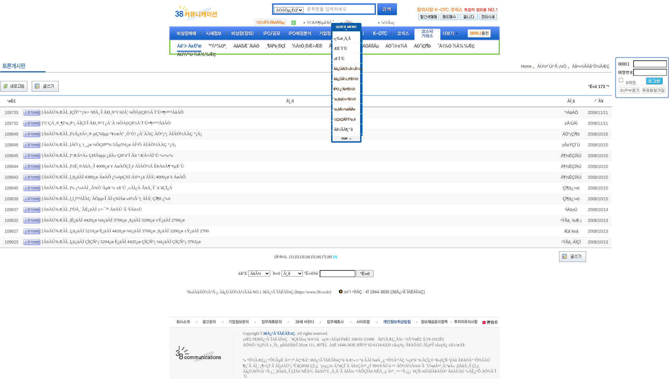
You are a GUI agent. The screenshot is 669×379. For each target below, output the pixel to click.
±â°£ (242, 273)
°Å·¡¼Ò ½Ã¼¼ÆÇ (455, 46)
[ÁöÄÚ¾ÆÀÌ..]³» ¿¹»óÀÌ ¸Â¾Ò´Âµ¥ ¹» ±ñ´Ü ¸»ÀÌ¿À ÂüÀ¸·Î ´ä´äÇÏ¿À (107, 187)
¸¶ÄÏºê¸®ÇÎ (275, 46)
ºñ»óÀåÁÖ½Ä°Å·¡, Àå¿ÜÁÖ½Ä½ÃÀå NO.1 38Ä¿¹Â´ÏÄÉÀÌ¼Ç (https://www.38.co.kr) (259, 292)
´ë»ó (275, 273)
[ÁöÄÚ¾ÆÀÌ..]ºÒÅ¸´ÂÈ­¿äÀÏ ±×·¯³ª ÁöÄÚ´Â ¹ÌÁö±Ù (92, 209)
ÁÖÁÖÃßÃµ (367, 46)
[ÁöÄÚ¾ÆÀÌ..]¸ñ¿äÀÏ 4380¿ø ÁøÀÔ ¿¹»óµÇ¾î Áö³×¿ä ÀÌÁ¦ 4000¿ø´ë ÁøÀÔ (114, 176)
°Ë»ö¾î (311, 273)
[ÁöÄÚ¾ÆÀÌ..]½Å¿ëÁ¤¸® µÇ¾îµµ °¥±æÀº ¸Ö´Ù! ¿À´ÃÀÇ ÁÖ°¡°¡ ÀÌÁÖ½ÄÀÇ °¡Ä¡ (122, 133)
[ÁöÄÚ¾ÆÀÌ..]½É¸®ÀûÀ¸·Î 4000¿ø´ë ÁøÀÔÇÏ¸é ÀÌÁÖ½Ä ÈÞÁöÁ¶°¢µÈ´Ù (113, 166)
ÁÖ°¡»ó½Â (396, 46)
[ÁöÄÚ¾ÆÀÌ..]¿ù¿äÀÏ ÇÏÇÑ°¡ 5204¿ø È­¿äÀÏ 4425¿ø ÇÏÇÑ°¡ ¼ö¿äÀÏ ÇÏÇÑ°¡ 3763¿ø (121, 241)
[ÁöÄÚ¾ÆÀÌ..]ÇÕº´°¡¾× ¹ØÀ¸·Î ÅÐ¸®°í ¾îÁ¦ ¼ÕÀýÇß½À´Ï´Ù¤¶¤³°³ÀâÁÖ (113, 112)
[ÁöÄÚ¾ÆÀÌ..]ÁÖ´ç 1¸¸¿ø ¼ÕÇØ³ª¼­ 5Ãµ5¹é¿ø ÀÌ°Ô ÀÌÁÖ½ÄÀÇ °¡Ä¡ (109, 144)
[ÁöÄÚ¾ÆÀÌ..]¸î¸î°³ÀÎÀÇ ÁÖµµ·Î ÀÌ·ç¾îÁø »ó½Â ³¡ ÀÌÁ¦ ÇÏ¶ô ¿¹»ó (106, 198)
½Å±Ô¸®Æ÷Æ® (307, 46)
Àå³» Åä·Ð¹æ (189, 46)
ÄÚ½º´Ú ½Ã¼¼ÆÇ (196, 54)
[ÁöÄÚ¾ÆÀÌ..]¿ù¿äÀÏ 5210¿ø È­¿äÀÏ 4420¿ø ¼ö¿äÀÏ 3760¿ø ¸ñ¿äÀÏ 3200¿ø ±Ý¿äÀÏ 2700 (125, 230)
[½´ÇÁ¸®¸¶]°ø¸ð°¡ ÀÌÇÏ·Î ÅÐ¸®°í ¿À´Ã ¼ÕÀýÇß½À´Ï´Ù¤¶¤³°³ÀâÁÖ (106, 122)
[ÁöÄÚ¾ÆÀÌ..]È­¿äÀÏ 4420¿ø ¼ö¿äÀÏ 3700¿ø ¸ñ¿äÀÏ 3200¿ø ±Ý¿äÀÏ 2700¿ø (113, 220)
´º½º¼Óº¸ (217, 46)
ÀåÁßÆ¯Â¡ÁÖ (246, 46)
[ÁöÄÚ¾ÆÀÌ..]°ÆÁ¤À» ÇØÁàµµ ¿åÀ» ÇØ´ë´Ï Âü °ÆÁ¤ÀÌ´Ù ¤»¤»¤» (107, 155)
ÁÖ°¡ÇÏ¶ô (422, 46)
